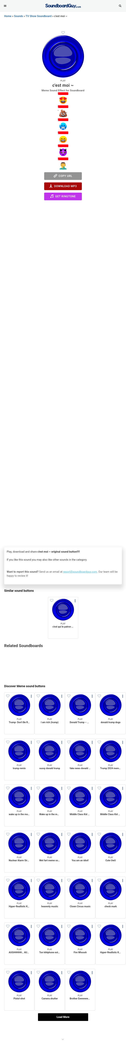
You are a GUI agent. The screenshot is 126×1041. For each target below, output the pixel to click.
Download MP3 (63, 186)
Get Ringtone (63, 196)
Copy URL (63, 176)
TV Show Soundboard (39, 16)
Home (7, 16)
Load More (63, 1017)
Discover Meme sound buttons (24, 686)
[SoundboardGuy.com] (63, 5)
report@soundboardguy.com (80, 571)
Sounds (18, 16)
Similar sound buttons (19, 590)
